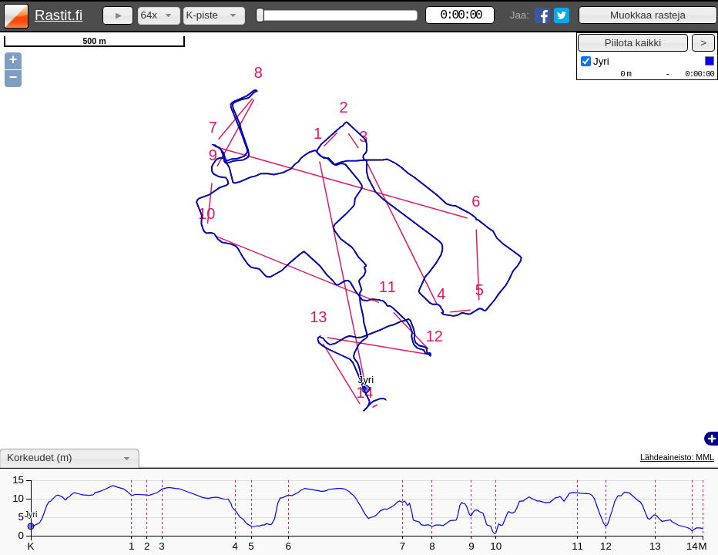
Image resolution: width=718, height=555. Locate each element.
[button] (648, 15)
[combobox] (159, 16)
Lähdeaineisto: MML (677, 457)
